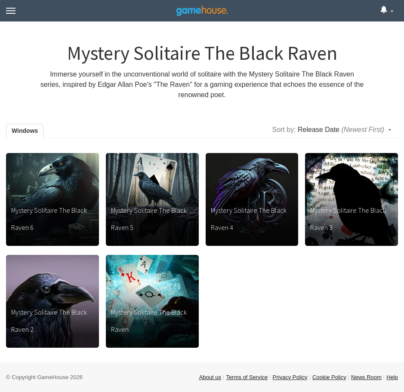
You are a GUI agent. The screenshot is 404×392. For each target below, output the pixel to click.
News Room (366, 377)
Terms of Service (247, 377)
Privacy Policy (290, 377)
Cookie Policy (329, 377)
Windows (25, 130)
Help (392, 377)
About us (210, 377)
